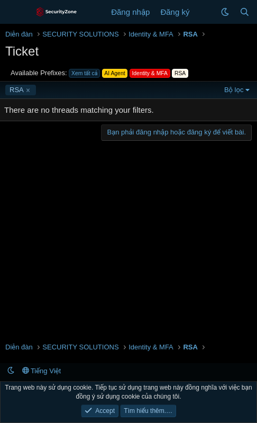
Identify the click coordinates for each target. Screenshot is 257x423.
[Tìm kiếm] (244, 12)
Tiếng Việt (41, 371)
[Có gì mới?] (205, 12)
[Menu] (14, 12)
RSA (17, 90)
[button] (225, 12)
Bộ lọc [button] (234, 90)
